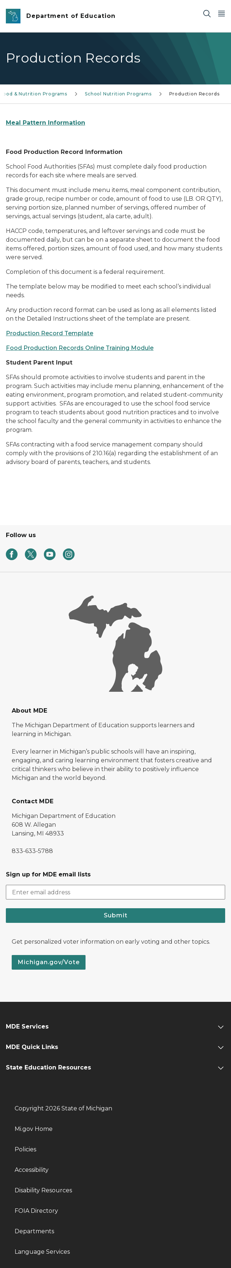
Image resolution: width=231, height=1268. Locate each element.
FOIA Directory (36, 1210)
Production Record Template (49, 333)
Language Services (42, 1251)
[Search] (206, 13)
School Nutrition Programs (118, 94)
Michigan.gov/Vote (49, 962)
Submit (116, 915)
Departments (34, 1231)
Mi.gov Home (34, 1128)
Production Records (194, 94)
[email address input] (115, 892)
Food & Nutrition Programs (34, 94)
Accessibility (32, 1169)
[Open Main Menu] (221, 13)
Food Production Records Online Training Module (80, 347)
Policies (25, 1149)
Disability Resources (43, 1190)
